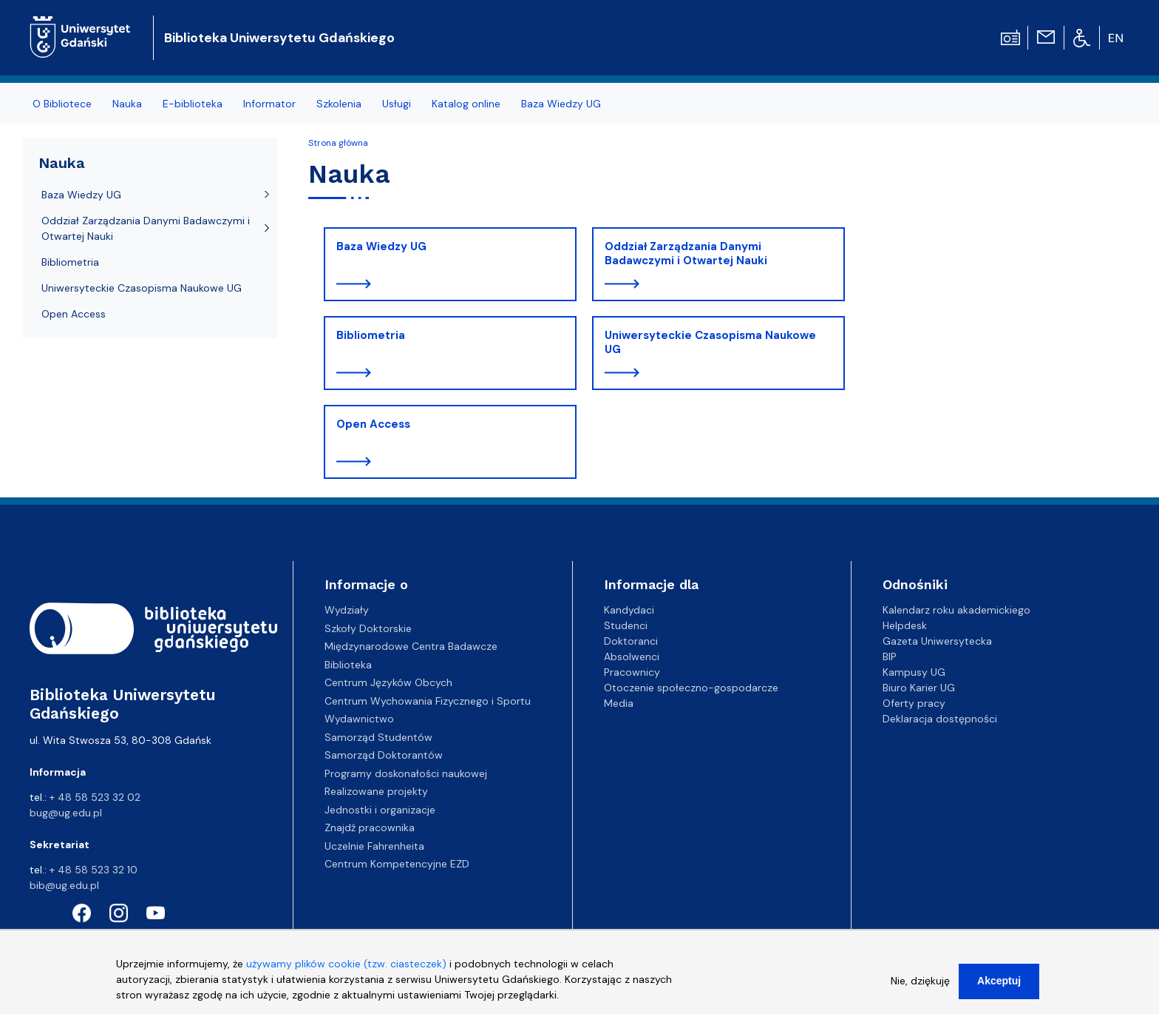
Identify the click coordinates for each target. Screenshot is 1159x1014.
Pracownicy (632, 672)
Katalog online (466, 103)
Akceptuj (999, 987)
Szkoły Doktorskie (368, 628)
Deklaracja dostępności (940, 718)
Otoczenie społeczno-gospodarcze (691, 687)
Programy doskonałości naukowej (405, 773)
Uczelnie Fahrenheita (374, 846)
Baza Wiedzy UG (561, 103)
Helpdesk (905, 625)
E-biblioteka (192, 103)
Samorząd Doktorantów (383, 755)
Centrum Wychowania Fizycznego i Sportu (427, 701)
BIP (890, 656)
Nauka (127, 103)
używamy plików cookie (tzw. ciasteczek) (346, 970)
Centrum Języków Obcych (388, 682)
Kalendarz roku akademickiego (956, 610)
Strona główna (338, 143)
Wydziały (346, 610)
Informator (269, 103)
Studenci (626, 625)
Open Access (373, 424)
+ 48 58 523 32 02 (95, 797)
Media (618, 703)
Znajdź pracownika (369, 827)
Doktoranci (631, 641)
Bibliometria (370, 335)
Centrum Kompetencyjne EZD (396, 863)
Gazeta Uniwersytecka (937, 641)
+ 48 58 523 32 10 (93, 869)
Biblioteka (348, 664)
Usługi (396, 103)
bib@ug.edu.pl (64, 885)
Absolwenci (631, 656)
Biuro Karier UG (919, 687)
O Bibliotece (62, 103)
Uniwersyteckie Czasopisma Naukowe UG (710, 342)
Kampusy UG (914, 672)
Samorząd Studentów (378, 737)
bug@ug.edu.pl (66, 812)
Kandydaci (629, 610)
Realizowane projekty (376, 791)
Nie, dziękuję (920, 987)
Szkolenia (338, 103)
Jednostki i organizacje (379, 809)
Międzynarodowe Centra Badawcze (410, 646)
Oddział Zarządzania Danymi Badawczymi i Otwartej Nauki (686, 254)
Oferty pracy (914, 703)
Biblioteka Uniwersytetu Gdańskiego (279, 38)
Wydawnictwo (359, 718)
